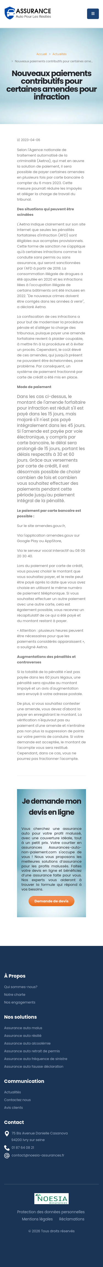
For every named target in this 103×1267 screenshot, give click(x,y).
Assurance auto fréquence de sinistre (35, 1058)
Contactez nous (17, 1099)
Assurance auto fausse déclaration (33, 1066)
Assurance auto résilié (22, 1035)
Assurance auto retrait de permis (32, 1051)
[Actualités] (59, 54)
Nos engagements (19, 1002)
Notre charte (14, 994)
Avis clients (13, 1107)
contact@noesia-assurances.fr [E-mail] (38, 1155)
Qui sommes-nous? (20, 986)
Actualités (12, 1092)
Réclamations (71, 1219)
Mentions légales (37, 1219)
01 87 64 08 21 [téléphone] (23, 1147)
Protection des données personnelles (51, 1212)
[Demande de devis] (51, 901)
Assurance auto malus (23, 1028)
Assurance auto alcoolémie (27, 1043)
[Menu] (93, 14)
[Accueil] (42, 54)
